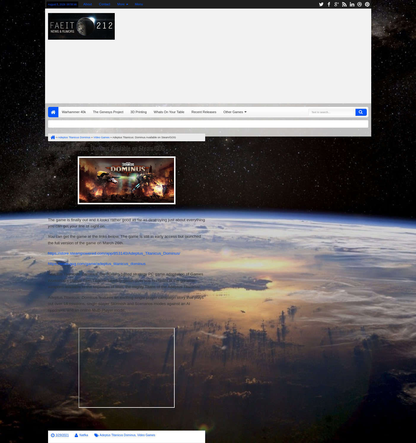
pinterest (367, 4)
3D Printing (138, 112)
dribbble (360, 4)
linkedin (352, 4)
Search (361, 112)
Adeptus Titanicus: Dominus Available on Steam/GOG (106, 148)
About (87, 4)
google (336, 4)
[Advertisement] (284, 54)
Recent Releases (204, 112)
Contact (104, 4)
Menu (139, 4)
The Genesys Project (108, 112)
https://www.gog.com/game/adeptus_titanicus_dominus (97, 263)
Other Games (233, 112)
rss (344, 4)
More (121, 4)
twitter (321, 4)
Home (53, 112)
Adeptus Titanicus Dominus (118, 435)
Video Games (146, 435)
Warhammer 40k (74, 112)
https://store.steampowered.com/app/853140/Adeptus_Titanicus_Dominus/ (114, 253)
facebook (329, 4)
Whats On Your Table (169, 112)
